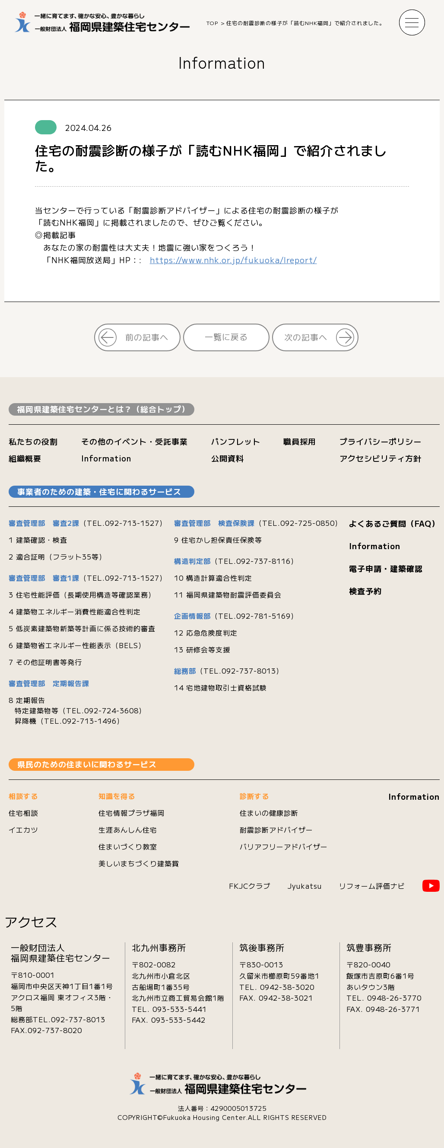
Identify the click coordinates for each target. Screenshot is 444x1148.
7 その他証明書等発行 (45, 662)
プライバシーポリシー (380, 441)
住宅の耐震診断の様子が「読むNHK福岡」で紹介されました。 (305, 22)
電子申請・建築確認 (386, 568)
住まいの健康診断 (269, 813)
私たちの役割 (33, 441)
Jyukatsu (305, 886)
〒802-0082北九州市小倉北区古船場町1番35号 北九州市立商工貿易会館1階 (178, 981)
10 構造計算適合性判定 (213, 577)
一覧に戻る (226, 336)
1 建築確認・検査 (38, 539)
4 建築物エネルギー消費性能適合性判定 (75, 611)
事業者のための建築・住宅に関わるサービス (99, 491)
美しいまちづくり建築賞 (138, 863)
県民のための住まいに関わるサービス (87, 764)
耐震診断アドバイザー (276, 829)
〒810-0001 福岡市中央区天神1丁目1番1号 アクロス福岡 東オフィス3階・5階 (62, 991)
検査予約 (365, 590)
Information (222, 61)
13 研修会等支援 (202, 649)
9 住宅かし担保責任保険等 (218, 539)
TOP (212, 22)
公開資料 (227, 458)
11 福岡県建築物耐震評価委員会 (228, 594)
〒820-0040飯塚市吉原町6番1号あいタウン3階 (380, 975)
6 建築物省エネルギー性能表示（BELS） (77, 645)
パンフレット (235, 441)
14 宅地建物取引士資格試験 (220, 687)
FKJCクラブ (249, 886)
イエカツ (23, 829)
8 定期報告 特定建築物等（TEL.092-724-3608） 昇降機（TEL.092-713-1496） (77, 710)
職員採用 (299, 441)
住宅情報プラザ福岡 (131, 813)
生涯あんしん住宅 (127, 829)
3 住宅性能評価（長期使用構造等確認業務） (82, 594)
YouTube (431, 885)
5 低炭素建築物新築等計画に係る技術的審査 (82, 628)
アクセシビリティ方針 (380, 458)
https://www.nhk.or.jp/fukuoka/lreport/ (233, 259)
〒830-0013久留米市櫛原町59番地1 (279, 970)
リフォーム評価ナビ (372, 886)
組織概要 (25, 458)
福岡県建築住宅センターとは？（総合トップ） (103, 408)
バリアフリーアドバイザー (284, 846)
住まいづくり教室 (127, 846)
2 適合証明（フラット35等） (57, 556)
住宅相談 (23, 813)
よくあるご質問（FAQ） (394, 523)
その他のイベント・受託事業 (134, 441)
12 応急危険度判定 (206, 632)
